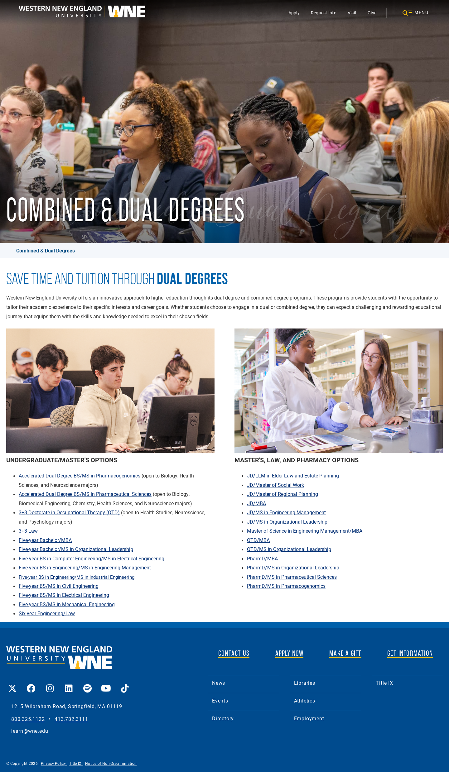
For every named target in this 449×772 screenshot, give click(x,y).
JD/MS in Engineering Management (286, 512)
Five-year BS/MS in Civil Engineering (59, 586)
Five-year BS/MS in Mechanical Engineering (67, 604)
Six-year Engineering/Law (47, 613)
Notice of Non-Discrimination (111, 763)
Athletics (304, 700)
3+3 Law (28, 531)
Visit (352, 13)
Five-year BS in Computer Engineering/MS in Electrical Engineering (91, 558)
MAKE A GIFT (345, 653)
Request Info (323, 13)
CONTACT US (233, 653)
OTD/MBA (258, 540)
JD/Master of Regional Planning (282, 494)
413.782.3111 (71, 719)
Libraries (304, 682)
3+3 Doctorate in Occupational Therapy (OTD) (69, 512)
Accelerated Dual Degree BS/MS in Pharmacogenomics (79, 475)
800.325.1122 (28, 719)
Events (220, 700)
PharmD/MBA (262, 558)
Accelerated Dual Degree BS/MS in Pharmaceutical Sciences (85, 494)
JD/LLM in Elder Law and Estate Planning (293, 475)
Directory (223, 718)
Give (372, 13)
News (218, 682)
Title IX (384, 682)
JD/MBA (256, 503)
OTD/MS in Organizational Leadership (289, 549)
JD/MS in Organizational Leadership (287, 522)
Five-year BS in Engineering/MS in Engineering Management (85, 567)
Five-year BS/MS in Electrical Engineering (64, 595)
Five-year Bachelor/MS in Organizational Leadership (76, 549)
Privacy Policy (54, 763)
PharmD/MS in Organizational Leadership (293, 567)
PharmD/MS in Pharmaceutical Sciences (292, 577)
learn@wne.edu (29, 731)
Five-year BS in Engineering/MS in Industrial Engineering (76, 577)
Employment (309, 718)
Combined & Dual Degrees (45, 250)
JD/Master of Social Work (275, 485)
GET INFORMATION (410, 653)
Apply (294, 13)
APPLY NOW (289, 653)
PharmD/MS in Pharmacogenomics (286, 586)
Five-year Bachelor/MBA (45, 540)
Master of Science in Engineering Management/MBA (304, 531)
